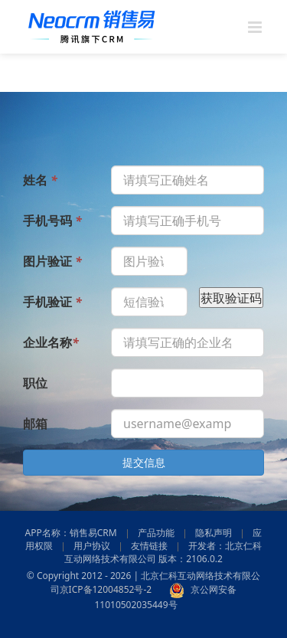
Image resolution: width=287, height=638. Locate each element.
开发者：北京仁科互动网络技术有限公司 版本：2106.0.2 (163, 552)
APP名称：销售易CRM (71, 532)
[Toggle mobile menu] (256, 27)
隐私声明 (213, 532)
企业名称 (51, 341)
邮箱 (35, 423)
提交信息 (143, 462)
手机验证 (52, 301)
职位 (35, 382)
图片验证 (52, 260)
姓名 (40, 179)
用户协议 (91, 545)
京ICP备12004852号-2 (106, 589)
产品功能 (156, 532)
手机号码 (52, 220)
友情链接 (149, 545)
